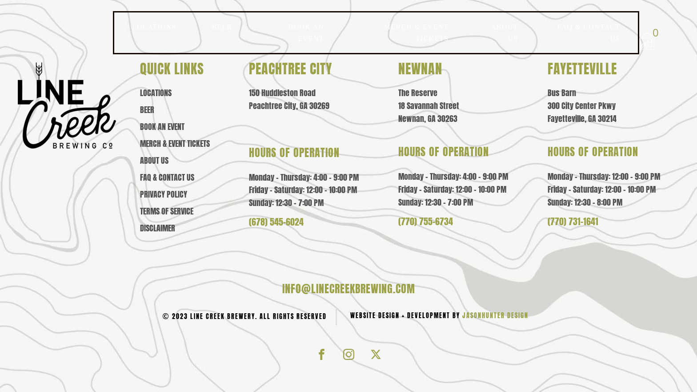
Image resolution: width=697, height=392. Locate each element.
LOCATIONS (154, 27)
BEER (222, 27)
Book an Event (162, 127)
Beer (147, 110)
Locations (156, 93)
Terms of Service (166, 211)
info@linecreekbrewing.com (348, 288)
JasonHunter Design (495, 315)
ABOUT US (504, 32)
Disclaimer (157, 228)
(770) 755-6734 (425, 221)
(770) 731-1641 (573, 221)
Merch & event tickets (175, 144)
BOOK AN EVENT (306, 32)
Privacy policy (163, 194)
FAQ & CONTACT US (588, 32)
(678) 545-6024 (276, 222)
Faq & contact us (167, 178)
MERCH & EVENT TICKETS (416, 32)
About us (154, 161)
